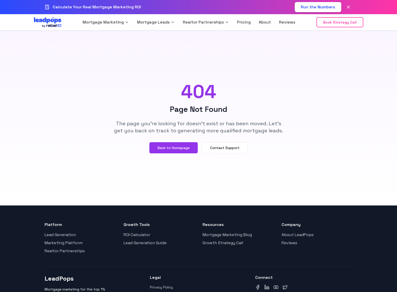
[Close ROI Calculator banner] (348, 7)
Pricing (244, 22)
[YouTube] (276, 287)
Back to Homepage (173, 147)
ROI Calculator (137, 234)
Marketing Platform (64, 242)
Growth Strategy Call (223, 242)
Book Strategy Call (340, 22)
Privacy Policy (161, 287)
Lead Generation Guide (145, 242)
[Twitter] (285, 287)
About (265, 22)
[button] (106, 22)
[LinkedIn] (266, 287)
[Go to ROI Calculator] (318, 7)
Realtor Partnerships (65, 251)
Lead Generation (60, 234)
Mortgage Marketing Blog (227, 234)
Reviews (287, 22)
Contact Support (225, 147)
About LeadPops (298, 234)
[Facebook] (257, 287)
